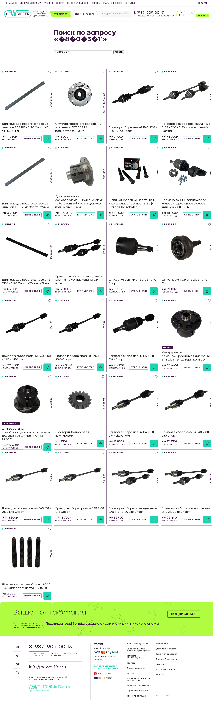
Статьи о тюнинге (112, 3)
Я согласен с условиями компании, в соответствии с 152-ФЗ (29, 625)
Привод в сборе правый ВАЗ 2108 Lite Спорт (79, 510)
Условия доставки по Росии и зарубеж (106, 667)
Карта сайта (163, 695)
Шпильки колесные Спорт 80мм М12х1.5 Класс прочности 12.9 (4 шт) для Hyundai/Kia (132, 204)
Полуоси (131, 663)
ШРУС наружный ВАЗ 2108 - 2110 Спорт (184, 281)
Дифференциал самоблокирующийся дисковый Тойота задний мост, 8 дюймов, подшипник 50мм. (79, 202)
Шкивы (130, 673)
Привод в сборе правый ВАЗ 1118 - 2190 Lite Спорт (26, 510)
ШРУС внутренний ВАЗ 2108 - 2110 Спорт (132, 281)
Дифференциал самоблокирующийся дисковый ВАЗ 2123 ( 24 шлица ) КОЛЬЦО (186, 356)
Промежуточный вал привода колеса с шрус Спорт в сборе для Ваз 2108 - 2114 (184, 204)
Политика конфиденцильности (45, 685)
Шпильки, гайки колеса (139, 686)
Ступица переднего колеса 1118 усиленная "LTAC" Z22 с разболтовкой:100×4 (78, 127)
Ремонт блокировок (78, 3)
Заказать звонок (39, 655)
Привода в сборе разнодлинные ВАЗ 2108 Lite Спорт (186, 510)
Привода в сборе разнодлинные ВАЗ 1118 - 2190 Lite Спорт (133, 510)
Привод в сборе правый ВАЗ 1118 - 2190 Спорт (79, 358)
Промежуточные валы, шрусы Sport (139, 679)
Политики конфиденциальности (28, 625)
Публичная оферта (39, 691)
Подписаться (184, 614)
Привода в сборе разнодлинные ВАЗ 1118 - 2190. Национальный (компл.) (79, 280)
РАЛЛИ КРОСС (11, 424)
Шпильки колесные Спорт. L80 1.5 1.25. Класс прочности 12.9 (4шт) (26, 586)
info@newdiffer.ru (47, 667)
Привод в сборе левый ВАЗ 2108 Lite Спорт (185, 434)
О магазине (11, 3)
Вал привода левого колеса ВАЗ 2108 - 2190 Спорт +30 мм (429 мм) (26, 281)
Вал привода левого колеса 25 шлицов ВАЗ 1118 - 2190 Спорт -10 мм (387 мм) (25, 127)
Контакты (130, 3)
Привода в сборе (136, 668)
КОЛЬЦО (167, 347)
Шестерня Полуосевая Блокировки (72, 434)
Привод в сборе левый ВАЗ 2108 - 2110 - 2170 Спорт (133, 129)
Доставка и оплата (30, 3)
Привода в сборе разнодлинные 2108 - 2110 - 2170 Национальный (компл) (186, 127)
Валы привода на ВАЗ (138, 644)
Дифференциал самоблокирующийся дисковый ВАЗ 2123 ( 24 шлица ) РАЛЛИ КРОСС (26, 434)
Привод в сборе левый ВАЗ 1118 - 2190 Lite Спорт (132, 434)
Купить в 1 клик (32, 139)
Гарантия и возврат (54, 3)
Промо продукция (136, 696)
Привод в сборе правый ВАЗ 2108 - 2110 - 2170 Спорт (26, 358)
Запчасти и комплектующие (136, 657)
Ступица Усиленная (137, 691)
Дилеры (96, 3)
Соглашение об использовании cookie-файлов (50, 688)
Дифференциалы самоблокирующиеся (138, 650)
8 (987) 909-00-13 (149, 12)
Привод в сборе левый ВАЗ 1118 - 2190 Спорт (132, 358)
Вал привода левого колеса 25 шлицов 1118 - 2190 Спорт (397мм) (26, 205)
